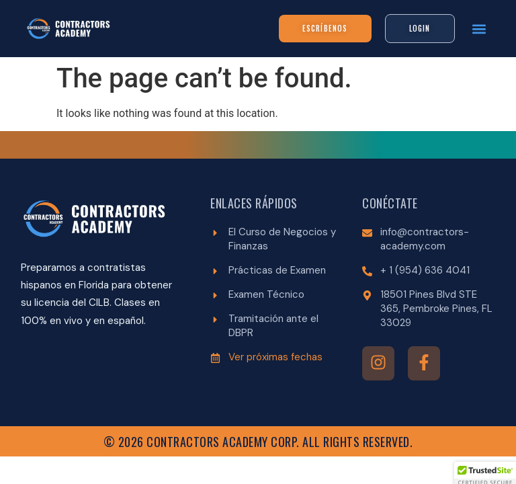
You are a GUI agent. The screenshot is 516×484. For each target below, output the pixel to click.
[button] (479, 28)
